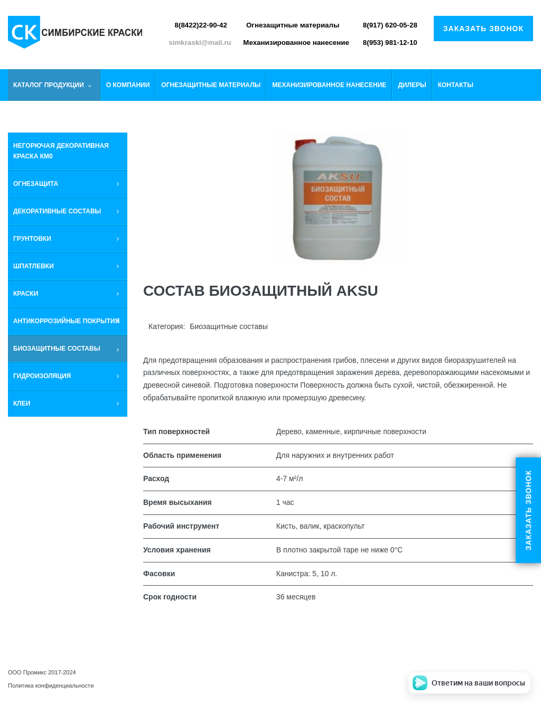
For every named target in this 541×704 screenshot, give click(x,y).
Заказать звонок (483, 28)
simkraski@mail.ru (200, 42)
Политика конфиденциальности (51, 685)
